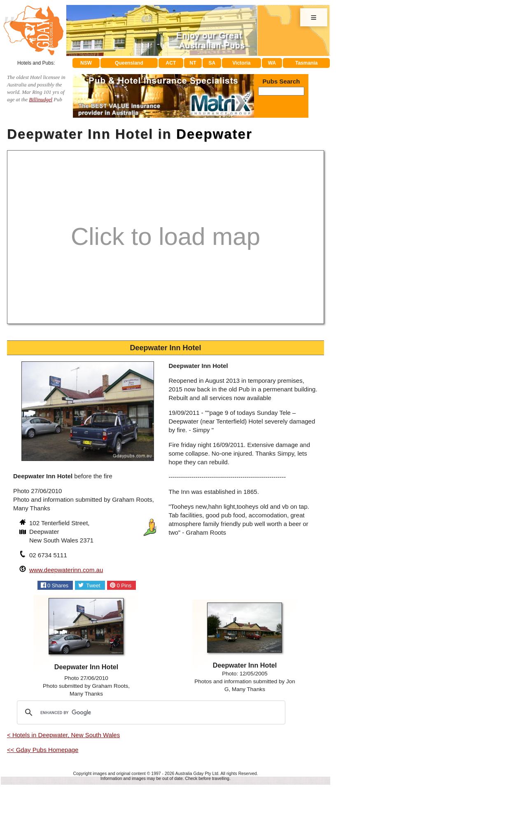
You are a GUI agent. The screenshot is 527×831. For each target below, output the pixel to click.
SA (212, 63)
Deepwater (214, 134)
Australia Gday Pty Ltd (196, 773)
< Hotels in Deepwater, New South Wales (63, 734)
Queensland (129, 63)
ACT (171, 63)
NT (192, 63)
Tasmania (306, 63)
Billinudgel (40, 99)
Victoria (242, 63)
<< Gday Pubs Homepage (42, 749)
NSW (86, 63)
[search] (149, 712)
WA (272, 63)
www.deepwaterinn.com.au (66, 569)
